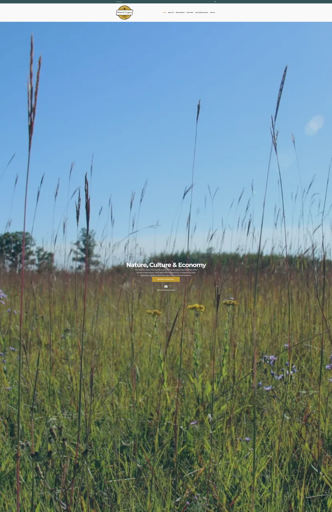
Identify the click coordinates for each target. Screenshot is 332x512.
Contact (212, 12)
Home (164, 12)
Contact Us (119, 1)
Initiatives (190, 12)
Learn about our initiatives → (166, 279)
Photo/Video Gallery (201, 12)
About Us (170, 12)
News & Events (180, 12)
